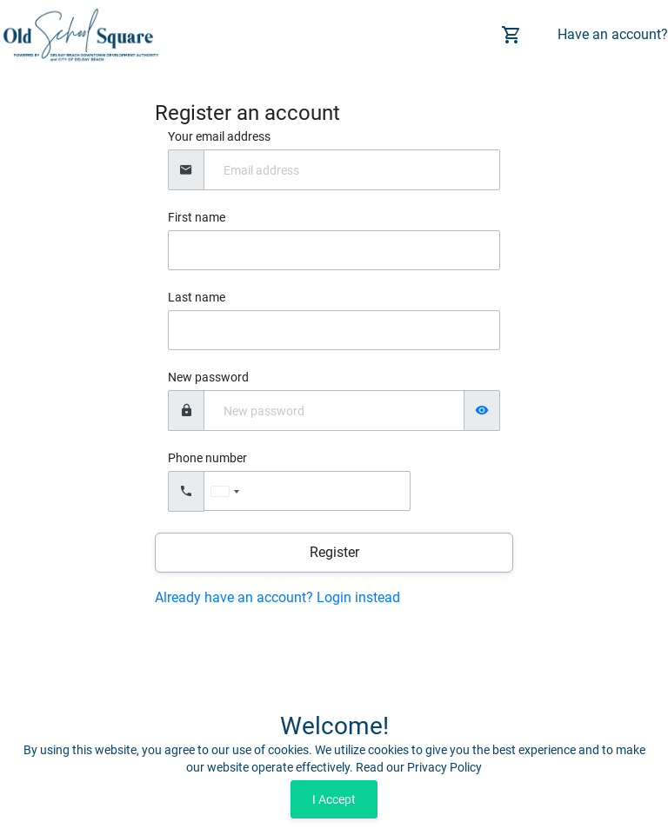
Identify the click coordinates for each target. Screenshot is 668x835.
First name (196, 217)
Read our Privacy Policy (419, 767)
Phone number (207, 458)
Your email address (219, 136)
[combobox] (224, 491)
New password (208, 377)
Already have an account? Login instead (277, 597)
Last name (196, 297)
